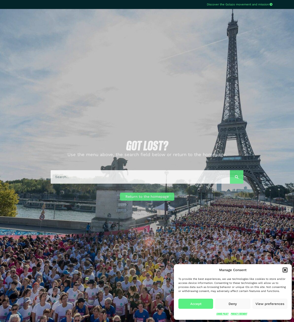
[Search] (236, 177)
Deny (233, 304)
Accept (195, 304)
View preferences (269, 304)
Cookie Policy (222, 313)
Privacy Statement (239, 313)
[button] (285, 270)
